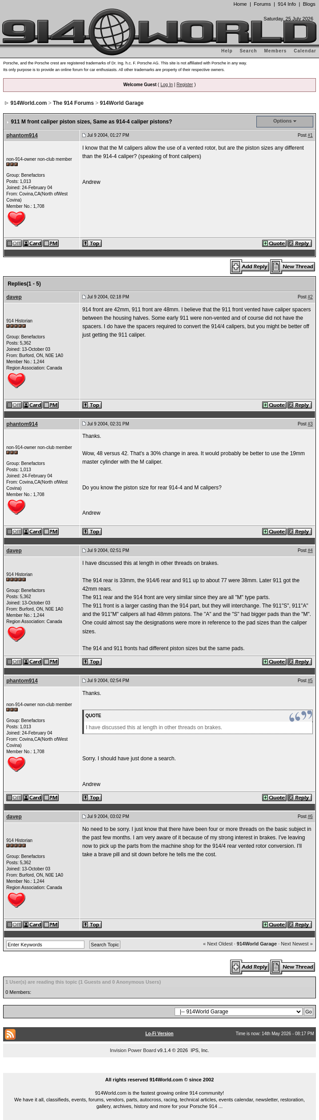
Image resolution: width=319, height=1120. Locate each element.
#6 (310, 816)
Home (240, 4)
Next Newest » (297, 943)
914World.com (29, 103)
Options (282, 120)
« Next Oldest (218, 943)
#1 (310, 135)
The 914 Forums (73, 103)
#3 (310, 423)
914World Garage (122, 103)
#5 (310, 680)
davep (14, 297)
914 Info (287, 4)
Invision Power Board (133, 1050)
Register (184, 84)
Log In (166, 84)
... (159, 1069)
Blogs (309, 4)
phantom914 (22, 135)
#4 (310, 550)
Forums (262, 4)
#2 (310, 296)
